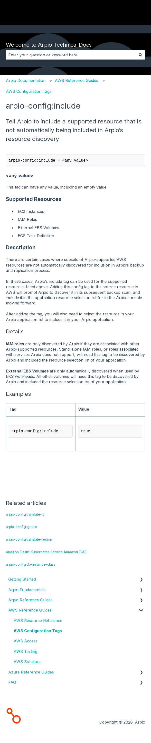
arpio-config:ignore (21, 528)
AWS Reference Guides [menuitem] (30, 611)
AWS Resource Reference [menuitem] (38, 621)
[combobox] (71, 55)
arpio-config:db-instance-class (30, 565)
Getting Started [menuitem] (22, 580)
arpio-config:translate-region (29, 540)
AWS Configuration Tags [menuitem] (38, 631)
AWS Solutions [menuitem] (27, 662)
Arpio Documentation (26, 80)
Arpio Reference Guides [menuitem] (30, 600)
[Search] (140, 55)
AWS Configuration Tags (28, 91)
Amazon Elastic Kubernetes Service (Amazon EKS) (46, 553)
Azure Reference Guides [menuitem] (31, 673)
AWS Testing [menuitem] (25, 652)
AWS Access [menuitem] (26, 641)
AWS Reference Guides (76, 80)
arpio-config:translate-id (25, 515)
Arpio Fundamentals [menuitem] (27, 590)
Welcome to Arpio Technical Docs (49, 44)
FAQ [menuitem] (12, 683)
